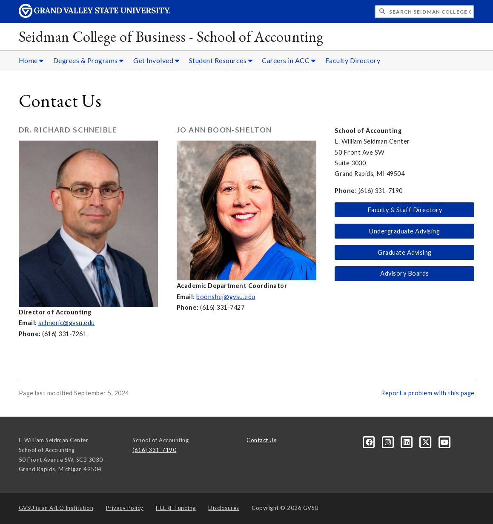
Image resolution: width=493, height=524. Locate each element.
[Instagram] (388, 441)
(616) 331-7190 (154, 449)
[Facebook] (370, 441)
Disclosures (223, 507)
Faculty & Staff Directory (404, 209)
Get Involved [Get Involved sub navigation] (156, 60)
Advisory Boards (404, 273)
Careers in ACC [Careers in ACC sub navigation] (288, 60)
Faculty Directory (353, 60)
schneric (50, 322)
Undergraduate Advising (404, 231)
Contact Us (261, 440)
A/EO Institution (56, 507)
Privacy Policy (124, 507)
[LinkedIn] (407, 441)
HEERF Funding (176, 507)
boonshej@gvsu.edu (225, 296)
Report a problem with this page (428, 393)
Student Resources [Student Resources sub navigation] (221, 60)
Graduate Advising (405, 252)
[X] (426, 441)
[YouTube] (444, 441)
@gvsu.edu (79, 322)
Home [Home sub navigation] (31, 60)
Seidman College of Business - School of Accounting (171, 36)
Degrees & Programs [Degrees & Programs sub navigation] (88, 60)
